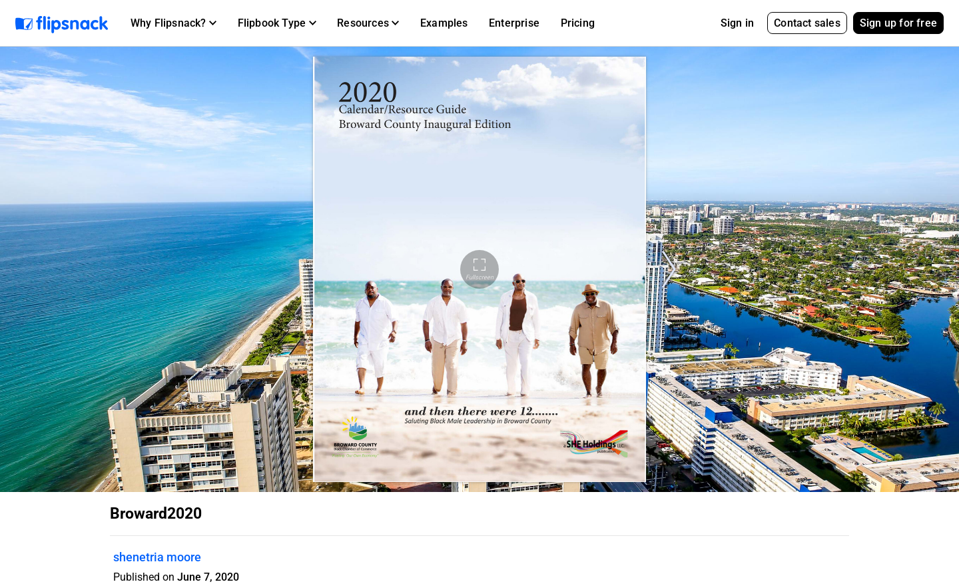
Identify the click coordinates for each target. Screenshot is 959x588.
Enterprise (514, 23)
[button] (173, 23)
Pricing (578, 23)
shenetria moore (157, 557)
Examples (444, 23)
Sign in (737, 23)
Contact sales (807, 23)
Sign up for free (898, 23)
